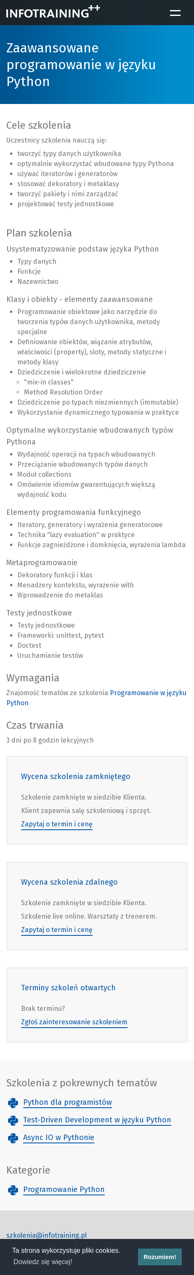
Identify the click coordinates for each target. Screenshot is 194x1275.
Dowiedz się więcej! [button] (42, 1261)
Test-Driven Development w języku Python (97, 1119)
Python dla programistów (67, 1102)
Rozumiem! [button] (160, 1257)
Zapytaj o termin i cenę (57, 824)
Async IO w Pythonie (58, 1137)
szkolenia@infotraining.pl (46, 1235)
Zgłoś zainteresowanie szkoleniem (74, 1022)
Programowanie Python (64, 1189)
